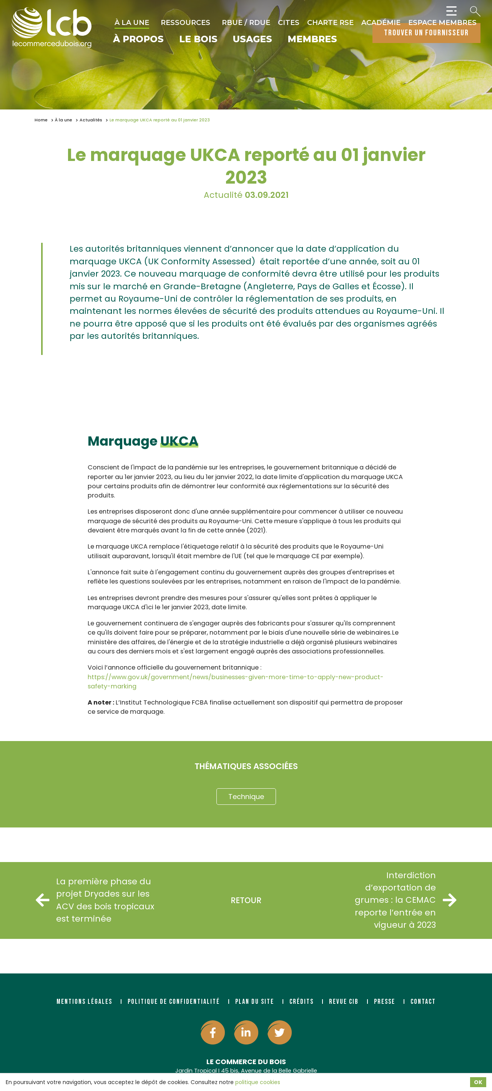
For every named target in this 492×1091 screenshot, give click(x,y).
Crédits (301, 1002)
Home (41, 120)
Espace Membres (442, 22)
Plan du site (254, 1002)
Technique (246, 796)
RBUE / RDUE (246, 22)
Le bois (198, 40)
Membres (312, 40)
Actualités (91, 120)
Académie (381, 22)
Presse (384, 1002)
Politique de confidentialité (174, 1002)
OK (478, 1082)
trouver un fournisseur (426, 33)
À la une (132, 22)
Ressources (185, 22)
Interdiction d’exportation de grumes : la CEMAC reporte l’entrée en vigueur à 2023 (404, 900)
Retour (246, 900)
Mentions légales (84, 1002)
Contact (423, 1002)
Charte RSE (330, 22)
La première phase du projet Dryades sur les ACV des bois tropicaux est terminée (96, 900)
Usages (252, 40)
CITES (288, 22)
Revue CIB (344, 1002)
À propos (138, 40)
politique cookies (257, 1082)
